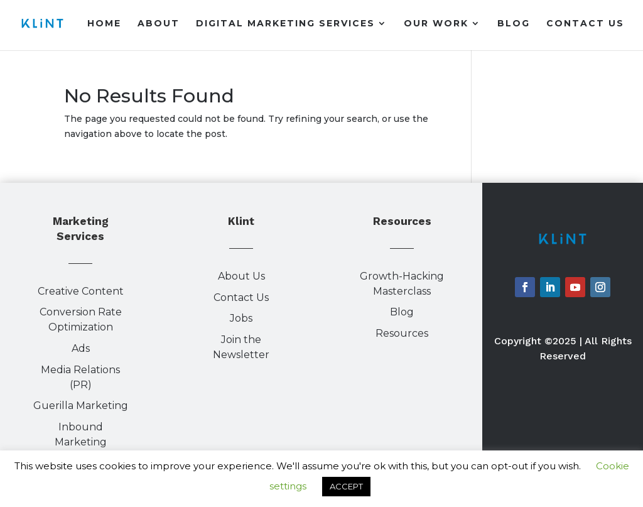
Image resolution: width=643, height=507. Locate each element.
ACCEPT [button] (346, 486)
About (159, 24)
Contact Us (585, 24)
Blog (513, 24)
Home (104, 24)
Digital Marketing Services (285, 24)
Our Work (436, 24)
